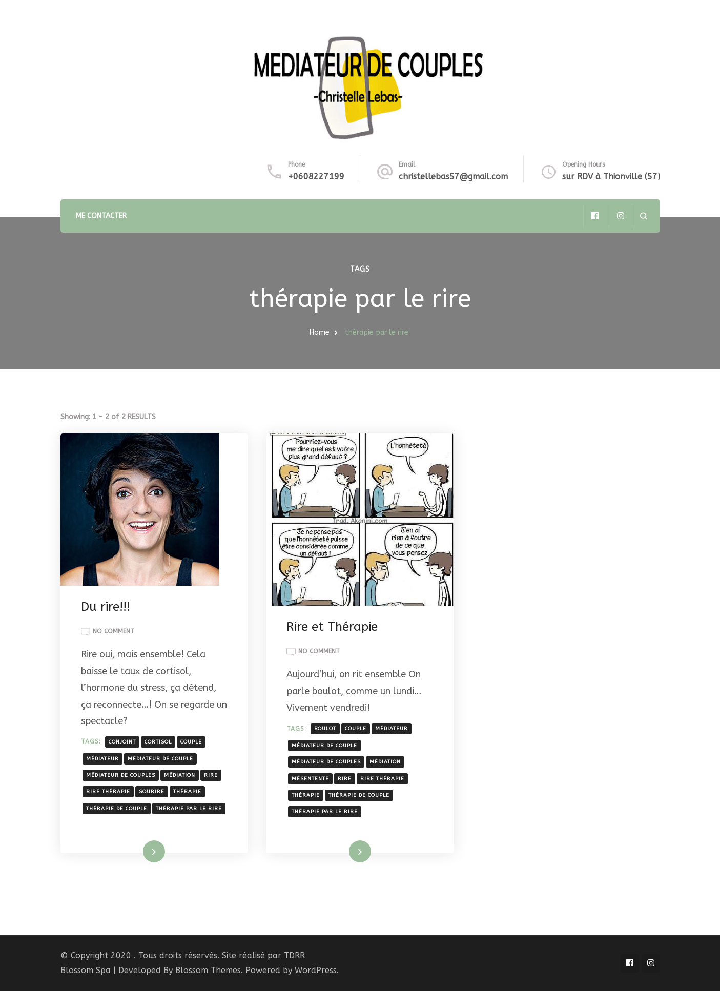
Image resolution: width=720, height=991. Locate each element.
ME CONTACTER (101, 216)
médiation (179, 775)
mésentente (310, 779)
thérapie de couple (116, 809)
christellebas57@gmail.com (453, 176)
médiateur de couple (160, 759)
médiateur (102, 759)
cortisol (158, 742)
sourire (151, 792)
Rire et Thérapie (332, 627)
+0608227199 (316, 176)
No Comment (113, 631)
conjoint (122, 742)
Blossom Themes (208, 970)
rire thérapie (108, 792)
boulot (325, 729)
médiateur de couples (120, 775)
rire (211, 775)
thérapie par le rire (189, 809)
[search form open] (643, 216)
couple (191, 742)
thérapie (187, 792)
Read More (138, 851)
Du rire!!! (105, 607)
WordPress (316, 970)
